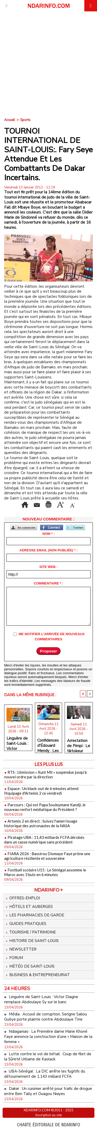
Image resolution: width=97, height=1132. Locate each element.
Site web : (48, 567)
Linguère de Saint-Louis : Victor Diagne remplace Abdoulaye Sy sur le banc (17, 742)
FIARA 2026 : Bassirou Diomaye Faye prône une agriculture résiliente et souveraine (47, 856)
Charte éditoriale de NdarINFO (48, 1125)
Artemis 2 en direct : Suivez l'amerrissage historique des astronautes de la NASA (40, 823)
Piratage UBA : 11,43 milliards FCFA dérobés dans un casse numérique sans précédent (44, 839)
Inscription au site (48, 1115)
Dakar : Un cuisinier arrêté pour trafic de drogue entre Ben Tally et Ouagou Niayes (48, 1091)
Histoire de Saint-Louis (31, 940)
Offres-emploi (22, 898)
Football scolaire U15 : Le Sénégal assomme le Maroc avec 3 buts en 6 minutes (45, 872)
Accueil (9, 120)
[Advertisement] (48, 62)
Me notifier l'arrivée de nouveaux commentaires (52, 636)
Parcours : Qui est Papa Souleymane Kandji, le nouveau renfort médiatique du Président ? (45, 807)
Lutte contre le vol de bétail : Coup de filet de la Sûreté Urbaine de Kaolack (47, 1056)
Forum (13, 957)
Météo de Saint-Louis (29, 966)
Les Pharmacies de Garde (34, 915)
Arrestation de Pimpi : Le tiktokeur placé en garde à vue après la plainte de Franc (78, 744)
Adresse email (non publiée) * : (48, 550)
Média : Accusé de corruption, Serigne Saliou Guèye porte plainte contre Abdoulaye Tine (45, 1017)
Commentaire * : (48, 583)
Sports (25, 120)
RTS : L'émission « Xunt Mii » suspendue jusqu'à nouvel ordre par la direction (45, 774)
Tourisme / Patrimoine (30, 932)
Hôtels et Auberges (28, 906)
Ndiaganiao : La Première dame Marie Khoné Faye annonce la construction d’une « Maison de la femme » (48, 1036)
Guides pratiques (25, 923)
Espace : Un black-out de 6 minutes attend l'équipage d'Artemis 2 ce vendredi (41, 790)
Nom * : (48, 534)
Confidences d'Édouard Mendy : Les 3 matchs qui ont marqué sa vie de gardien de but (48, 744)
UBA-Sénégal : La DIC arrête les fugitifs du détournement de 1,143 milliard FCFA (44, 1074)
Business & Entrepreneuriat (37, 974)
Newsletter (20, 949)
